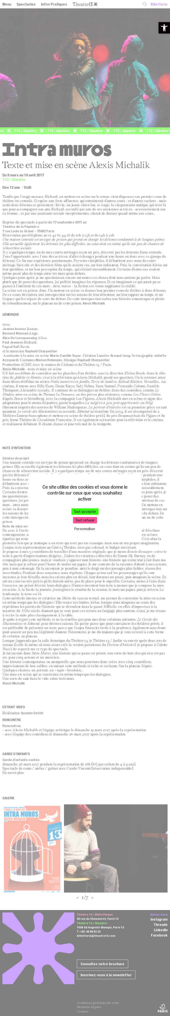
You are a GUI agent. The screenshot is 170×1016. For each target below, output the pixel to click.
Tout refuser (85, 520)
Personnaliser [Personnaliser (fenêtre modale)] (84, 529)
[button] (164, 28)
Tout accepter (84, 511)
